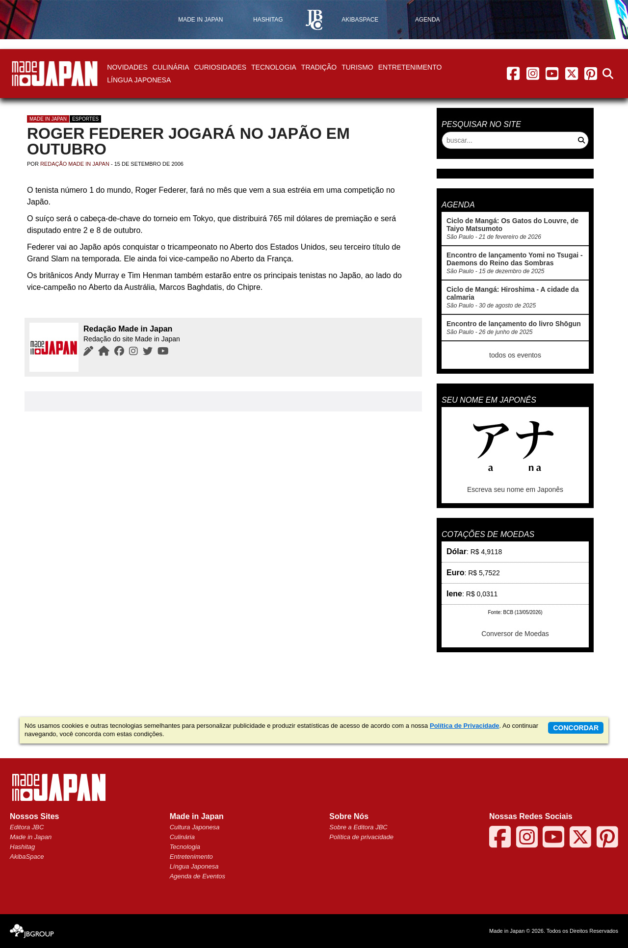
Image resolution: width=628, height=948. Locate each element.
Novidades (127, 67)
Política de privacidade (361, 837)
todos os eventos (515, 355)
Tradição (319, 67)
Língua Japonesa (139, 80)
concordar (576, 728)
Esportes (85, 119)
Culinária (171, 67)
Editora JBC (27, 827)
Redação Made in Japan (74, 164)
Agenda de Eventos (197, 876)
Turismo (357, 67)
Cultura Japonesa (195, 827)
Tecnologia (273, 67)
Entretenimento (410, 67)
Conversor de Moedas (515, 634)
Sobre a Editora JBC (358, 827)
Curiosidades (220, 67)
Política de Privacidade (464, 725)
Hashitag (22, 846)
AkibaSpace (27, 856)
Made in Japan (48, 119)
